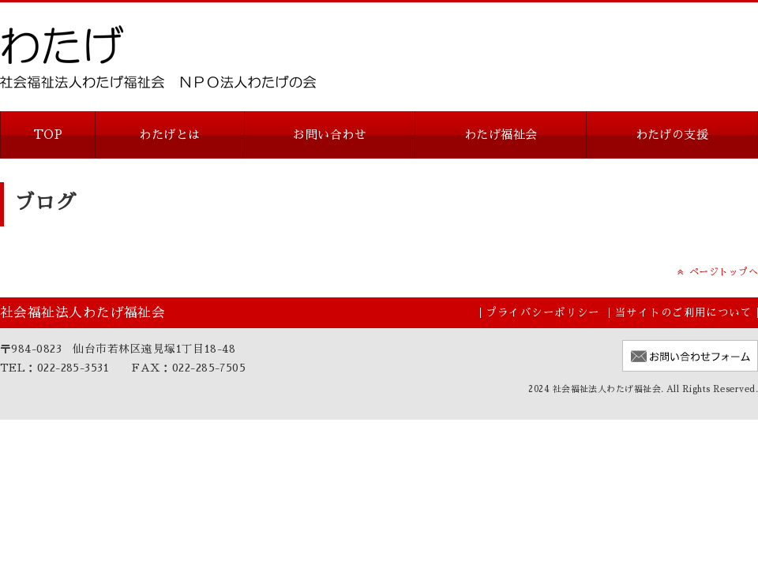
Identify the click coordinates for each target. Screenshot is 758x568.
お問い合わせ (329, 134)
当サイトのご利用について (683, 313)
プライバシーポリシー (543, 313)
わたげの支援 (672, 134)
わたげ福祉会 (501, 134)
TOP (47, 134)
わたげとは (169, 134)
